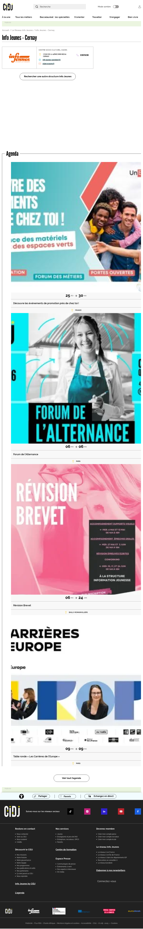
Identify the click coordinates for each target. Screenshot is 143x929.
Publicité (29, 924)
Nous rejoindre (22, 877)
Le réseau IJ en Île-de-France (108, 855)
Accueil (5, 30)
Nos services (62, 829)
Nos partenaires (22, 871)
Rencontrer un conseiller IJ (108, 861)
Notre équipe (21, 863)
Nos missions (22, 855)
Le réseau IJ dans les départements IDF (112, 858)
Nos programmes (23, 866)
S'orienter (79, 17)
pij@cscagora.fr (48, 64)
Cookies (114, 924)
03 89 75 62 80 (84, 55)
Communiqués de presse (66, 864)
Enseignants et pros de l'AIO (67, 837)
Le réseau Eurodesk (105, 863)
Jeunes (60, 834)
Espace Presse (63, 859)
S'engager (115, 17)
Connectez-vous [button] (106, 881)
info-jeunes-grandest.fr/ (52, 60)
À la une (6, 17)
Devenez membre (105, 829)
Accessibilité (86, 924)
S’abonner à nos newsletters (110, 871)
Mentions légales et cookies (68, 924)
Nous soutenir (22, 840)
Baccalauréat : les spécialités (55, 17)
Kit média (60, 872)
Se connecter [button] (139, 6)
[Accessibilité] (21, 796)
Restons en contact (25, 829)
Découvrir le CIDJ (24, 850)
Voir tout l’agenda (71, 778)
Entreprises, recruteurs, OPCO (68, 840)
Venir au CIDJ (22, 837)
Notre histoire (22, 858)
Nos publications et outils (26, 869)
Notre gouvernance (24, 861)
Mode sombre (107, 7)
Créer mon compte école (107, 840)
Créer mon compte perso (107, 834)
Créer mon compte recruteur (108, 837)
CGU (95, 924)
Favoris (67, 797)
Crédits (19, 842)
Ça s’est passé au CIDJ (25, 874)
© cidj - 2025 (103, 924)
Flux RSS (37, 924)
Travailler (97, 17)
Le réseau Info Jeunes (107, 847)
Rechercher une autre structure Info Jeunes (47, 77)
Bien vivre (133, 17)
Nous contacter (22, 834)
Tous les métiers (23, 17)
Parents (60, 842)
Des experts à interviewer (66, 870)
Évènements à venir (64, 867)
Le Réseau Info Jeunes (22, 30)
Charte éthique (49, 924)
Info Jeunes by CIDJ (25, 884)
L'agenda (19, 893)
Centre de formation (66, 850)
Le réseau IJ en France (106, 853)
